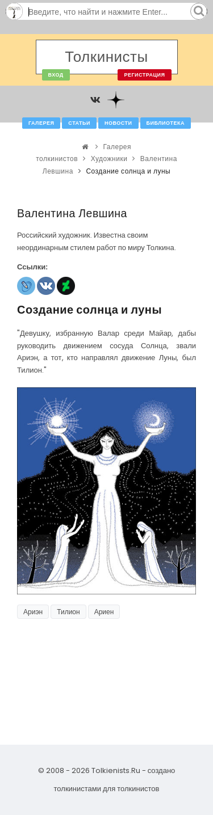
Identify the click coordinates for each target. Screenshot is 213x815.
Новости (118, 123)
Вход (56, 74)
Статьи (79, 123)
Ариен (104, 611)
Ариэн (33, 611)
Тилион (68, 611)
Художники (109, 158)
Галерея (41, 123)
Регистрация (144, 74)
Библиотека (166, 123)
